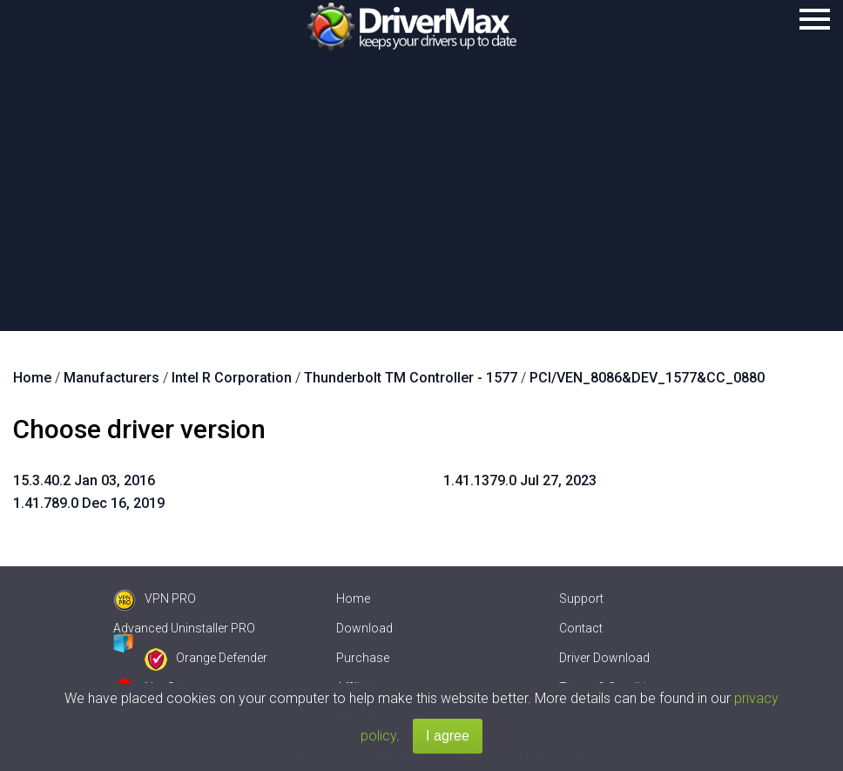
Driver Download (604, 658)
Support (581, 598)
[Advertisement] (421, 200)
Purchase (362, 658)
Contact (581, 628)
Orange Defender (206, 658)
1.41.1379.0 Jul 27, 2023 (520, 480)
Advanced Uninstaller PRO (184, 628)
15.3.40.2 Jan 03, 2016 (84, 480)
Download (364, 628)
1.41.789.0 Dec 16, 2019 (89, 503)
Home (353, 598)
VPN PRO (154, 598)
